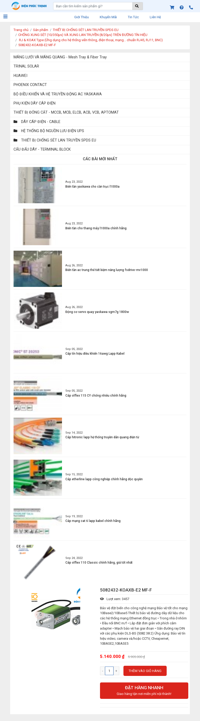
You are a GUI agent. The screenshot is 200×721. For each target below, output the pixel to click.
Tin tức (133, 17)
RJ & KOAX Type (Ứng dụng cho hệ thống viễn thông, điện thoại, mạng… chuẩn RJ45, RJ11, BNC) (90, 40)
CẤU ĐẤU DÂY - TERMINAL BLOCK (42, 149)
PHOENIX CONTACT (30, 85)
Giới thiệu (81, 17)
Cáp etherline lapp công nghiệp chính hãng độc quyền (104, 479)
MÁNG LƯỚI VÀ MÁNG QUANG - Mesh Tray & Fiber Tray (60, 57)
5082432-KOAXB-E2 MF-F (37, 45)
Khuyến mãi (108, 17)
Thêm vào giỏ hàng (145, 671)
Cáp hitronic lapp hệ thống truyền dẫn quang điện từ (102, 437)
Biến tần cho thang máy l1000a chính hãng (96, 228)
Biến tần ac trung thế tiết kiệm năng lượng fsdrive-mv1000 (106, 270)
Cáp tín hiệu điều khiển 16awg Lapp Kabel (94, 353)
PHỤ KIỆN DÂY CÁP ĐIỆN (34, 103)
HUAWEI (20, 75)
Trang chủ (21, 30)
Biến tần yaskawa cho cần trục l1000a (92, 186)
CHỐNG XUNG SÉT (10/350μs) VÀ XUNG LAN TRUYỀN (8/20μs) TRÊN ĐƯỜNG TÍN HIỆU (82, 35)
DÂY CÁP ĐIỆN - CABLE (37, 122)
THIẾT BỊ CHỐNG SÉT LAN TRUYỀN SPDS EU (85, 30)
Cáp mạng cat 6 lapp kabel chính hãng (93, 521)
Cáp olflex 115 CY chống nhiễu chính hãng (95, 395)
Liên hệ (155, 17)
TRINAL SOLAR (26, 66)
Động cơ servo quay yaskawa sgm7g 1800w (97, 312)
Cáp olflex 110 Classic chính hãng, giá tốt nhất (99, 562)
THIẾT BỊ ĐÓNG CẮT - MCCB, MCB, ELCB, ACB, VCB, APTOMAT (66, 112)
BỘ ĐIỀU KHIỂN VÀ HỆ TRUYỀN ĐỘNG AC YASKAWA (58, 94)
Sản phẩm (40, 30)
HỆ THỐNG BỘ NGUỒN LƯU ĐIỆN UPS (49, 131)
